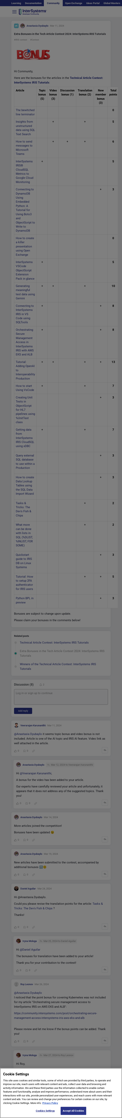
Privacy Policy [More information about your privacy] (50, 1106)
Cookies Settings (45, 1114)
